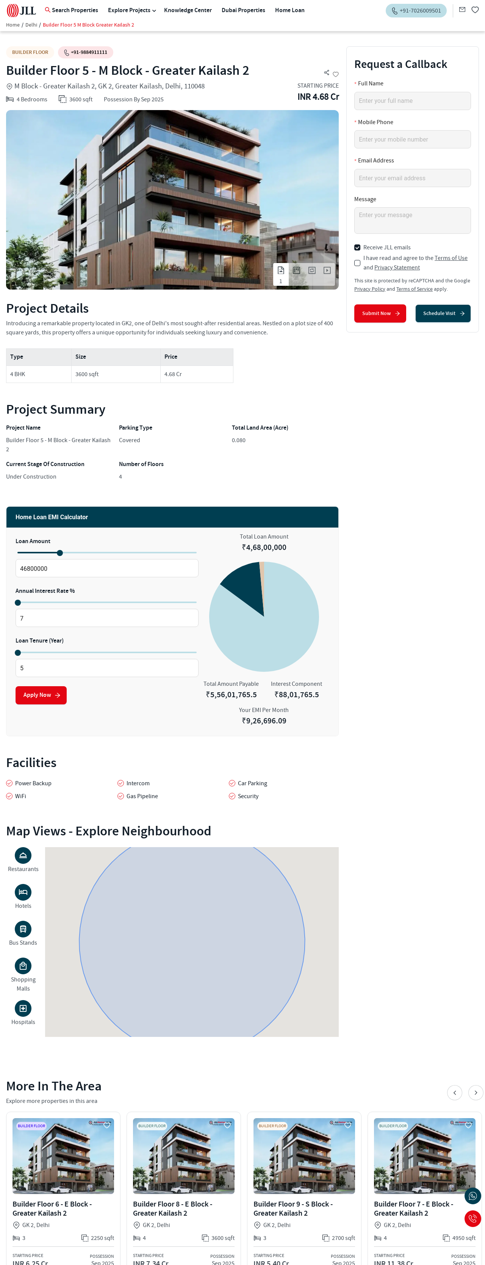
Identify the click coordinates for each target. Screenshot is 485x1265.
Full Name (370, 83)
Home (13, 25)
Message (365, 199)
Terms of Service (414, 289)
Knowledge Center (188, 10)
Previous (454, 1092)
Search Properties (71, 10)
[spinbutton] (107, 568)
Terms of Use (451, 258)
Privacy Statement (397, 267)
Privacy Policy (369, 289)
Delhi (31, 25)
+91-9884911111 (85, 52)
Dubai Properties (243, 10)
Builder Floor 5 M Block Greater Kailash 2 (88, 25)
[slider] (59, 553)
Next (475, 1092)
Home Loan (290, 10)
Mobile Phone (375, 122)
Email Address (376, 160)
